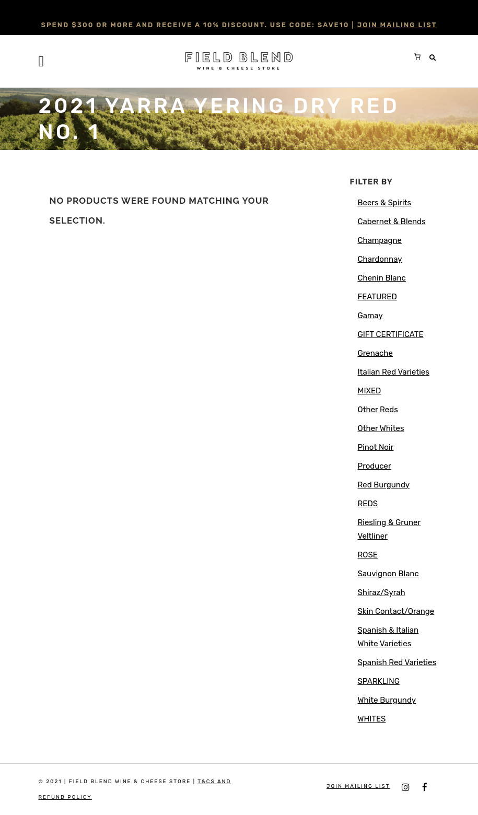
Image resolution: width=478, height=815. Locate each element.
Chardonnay (380, 259)
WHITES (372, 719)
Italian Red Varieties (393, 372)
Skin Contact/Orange (396, 611)
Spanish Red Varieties (397, 662)
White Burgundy (387, 700)
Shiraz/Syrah (381, 592)
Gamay (370, 315)
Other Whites (381, 428)
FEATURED (377, 296)
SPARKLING (379, 681)
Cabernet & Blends (392, 221)
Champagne (380, 240)
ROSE (368, 555)
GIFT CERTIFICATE (391, 334)
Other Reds (378, 409)
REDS (368, 503)
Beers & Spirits (385, 202)
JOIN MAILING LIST (397, 25)
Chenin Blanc (382, 278)
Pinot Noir (376, 447)
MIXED (369, 390)
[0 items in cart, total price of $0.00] (417, 56)
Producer (374, 466)
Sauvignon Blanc (388, 573)
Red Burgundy (384, 485)
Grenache (375, 353)
